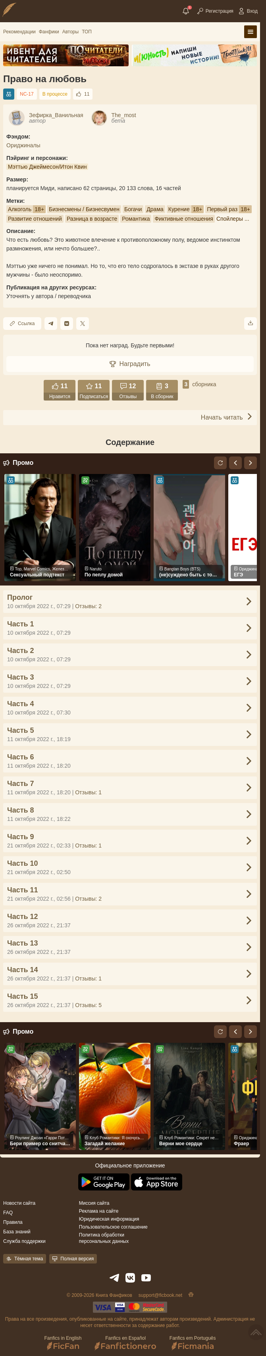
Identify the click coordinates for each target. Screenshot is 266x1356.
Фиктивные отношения (183, 219)
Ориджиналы (23, 145)
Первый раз (222, 209)
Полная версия (73, 1259)
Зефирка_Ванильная (56, 115)
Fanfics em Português (193, 1343)
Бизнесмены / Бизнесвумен (84, 209)
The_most (124, 115)
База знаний (17, 1232)
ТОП (87, 32)
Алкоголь (19, 209)
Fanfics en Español (125, 1343)
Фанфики (49, 32)
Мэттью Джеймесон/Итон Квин (47, 167)
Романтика (136, 219)
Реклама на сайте (99, 1211)
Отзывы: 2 (88, 606)
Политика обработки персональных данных (104, 1238)
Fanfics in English (62, 1343)
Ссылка (22, 323)
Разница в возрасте (92, 219)
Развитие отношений (35, 219)
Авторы (70, 32)
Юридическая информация (109, 1219)
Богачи (133, 209)
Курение (179, 209)
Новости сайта (19, 1203)
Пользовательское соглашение (113, 1227)
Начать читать (227, 417)
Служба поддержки (24, 1241)
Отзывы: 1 (88, 792)
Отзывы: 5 (88, 1005)
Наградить (130, 363)
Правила (13, 1222)
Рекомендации (19, 32)
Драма (154, 209)
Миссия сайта (94, 1203)
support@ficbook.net (160, 1295)
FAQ (8, 1212)
